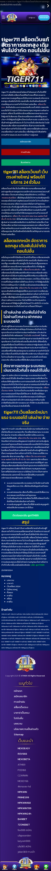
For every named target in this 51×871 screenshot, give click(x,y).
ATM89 (21, 764)
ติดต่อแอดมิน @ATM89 (26, 515)
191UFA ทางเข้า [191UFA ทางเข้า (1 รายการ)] (22, 645)
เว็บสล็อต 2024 (13, 586)
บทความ (10, 580)
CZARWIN (23, 775)
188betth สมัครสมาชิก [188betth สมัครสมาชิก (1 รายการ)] (32, 638)
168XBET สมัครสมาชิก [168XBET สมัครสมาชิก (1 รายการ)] (18, 635)
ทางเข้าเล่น (25, 152)
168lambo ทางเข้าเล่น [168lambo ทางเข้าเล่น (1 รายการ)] (20, 626)
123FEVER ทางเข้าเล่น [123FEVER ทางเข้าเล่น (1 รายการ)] (26, 617)
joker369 (26, 852)
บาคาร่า (10, 583)
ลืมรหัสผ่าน (25, 162)
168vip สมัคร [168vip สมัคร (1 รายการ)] (45, 629)
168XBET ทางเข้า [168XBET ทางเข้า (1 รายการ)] (30, 632)
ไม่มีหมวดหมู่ (12, 589)
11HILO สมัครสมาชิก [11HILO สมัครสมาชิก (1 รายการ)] (37, 614)
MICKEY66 (23, 781)
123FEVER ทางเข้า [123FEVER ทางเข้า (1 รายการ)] (13, 617)
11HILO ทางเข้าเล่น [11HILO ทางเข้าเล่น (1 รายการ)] (16, 614)
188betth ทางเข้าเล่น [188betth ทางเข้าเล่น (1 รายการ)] (8, 638)
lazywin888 (24, 841)
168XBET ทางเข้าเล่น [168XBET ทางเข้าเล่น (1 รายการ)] (42, 632)
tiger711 (5, 92)
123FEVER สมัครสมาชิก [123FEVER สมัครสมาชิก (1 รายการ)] (8, 620)
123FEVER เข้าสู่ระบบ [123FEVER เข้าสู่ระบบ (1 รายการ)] (22, 620)
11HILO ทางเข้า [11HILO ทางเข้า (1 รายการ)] (5, 614)
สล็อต (9, 598)
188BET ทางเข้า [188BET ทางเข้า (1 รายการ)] (10, 642)
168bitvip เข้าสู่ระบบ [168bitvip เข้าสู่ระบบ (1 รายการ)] (37, 623)
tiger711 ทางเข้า (8, 428)
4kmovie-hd (24, 786)
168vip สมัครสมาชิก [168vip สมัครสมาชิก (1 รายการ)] (7, 632)
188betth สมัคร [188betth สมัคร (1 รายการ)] (20, 638)
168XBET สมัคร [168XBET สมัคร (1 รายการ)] (6, 635)
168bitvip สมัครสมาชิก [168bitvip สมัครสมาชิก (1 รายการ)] (23, 623)
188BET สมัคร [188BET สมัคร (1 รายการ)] (31, 642)
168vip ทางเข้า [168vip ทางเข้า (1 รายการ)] (24, 629)
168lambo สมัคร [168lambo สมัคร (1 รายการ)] (32, 626)
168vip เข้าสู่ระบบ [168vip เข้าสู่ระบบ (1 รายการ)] (19, 632)
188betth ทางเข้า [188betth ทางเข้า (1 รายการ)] (43, 635)
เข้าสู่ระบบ (32, 18)
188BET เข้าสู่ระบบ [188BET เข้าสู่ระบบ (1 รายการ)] (12, 645)
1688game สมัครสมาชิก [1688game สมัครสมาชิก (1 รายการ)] (13, 648)
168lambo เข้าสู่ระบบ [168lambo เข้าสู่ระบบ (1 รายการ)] (12, 629)
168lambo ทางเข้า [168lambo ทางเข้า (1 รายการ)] (7, 626)
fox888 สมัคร (25, 830)
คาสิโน (10, 595)
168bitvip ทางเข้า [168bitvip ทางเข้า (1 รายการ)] (35, 620)
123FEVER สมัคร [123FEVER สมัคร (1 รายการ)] (38, 617)
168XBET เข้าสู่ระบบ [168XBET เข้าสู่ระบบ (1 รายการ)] (32, 635)
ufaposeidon (24, 835)
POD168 (22, 770)
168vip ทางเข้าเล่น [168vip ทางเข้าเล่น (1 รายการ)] (34, 629)
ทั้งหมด (10, 592)
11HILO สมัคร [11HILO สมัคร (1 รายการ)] (26, 614)
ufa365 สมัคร (24, 846)
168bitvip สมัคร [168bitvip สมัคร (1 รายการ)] (11, 623)
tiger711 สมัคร (7, 375)
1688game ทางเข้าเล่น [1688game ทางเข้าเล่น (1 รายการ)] (35, 645)
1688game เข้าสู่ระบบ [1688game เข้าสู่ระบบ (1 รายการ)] (27, 648)
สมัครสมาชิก (44, 18)
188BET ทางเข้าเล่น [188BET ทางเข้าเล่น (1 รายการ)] (21, 642)
